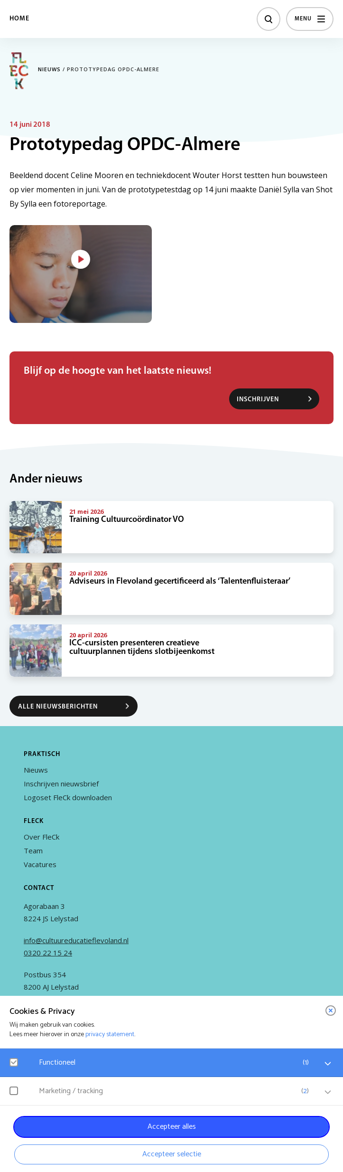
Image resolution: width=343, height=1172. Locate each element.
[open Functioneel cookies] (328, 1064)
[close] (330, 1010)
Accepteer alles (172, 1126)
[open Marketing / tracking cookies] (328, 1092)
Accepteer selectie (171, 1154)
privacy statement (109, 1034)
